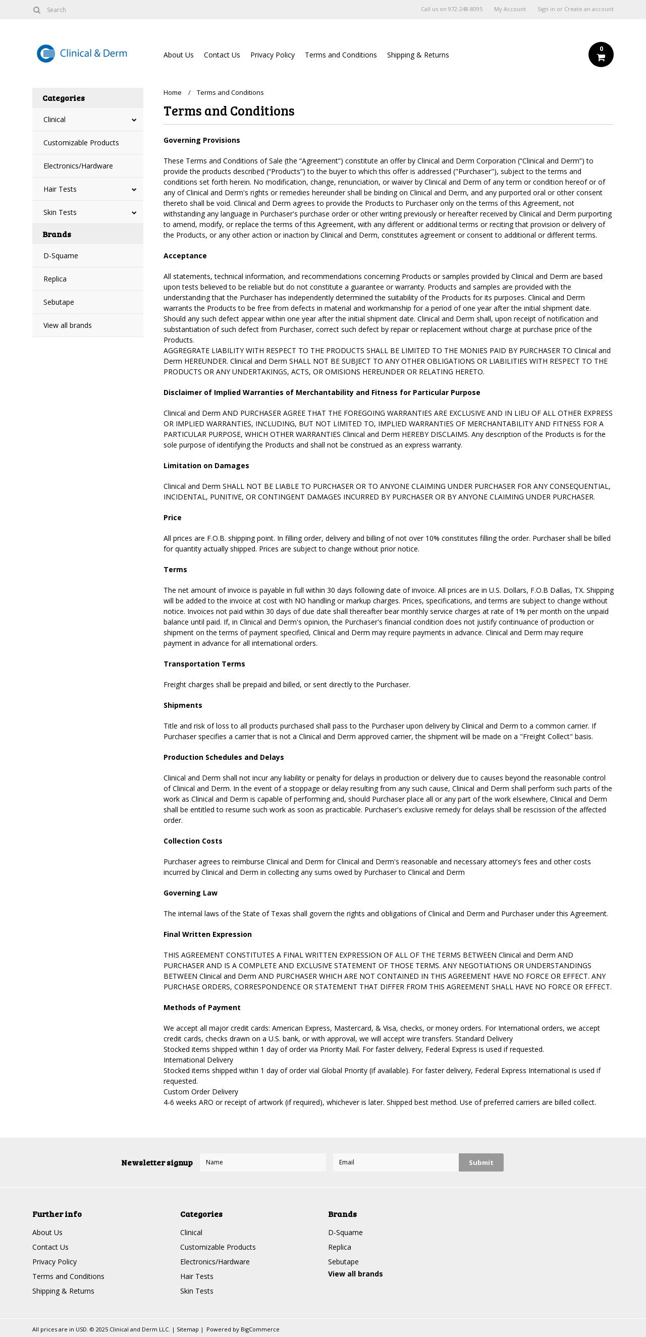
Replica (55, 279)
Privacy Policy (272, 55)
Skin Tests (60, 212)
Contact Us (222, 55)
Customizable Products (81, 142)
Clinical (54, 119)
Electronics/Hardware (78, 166)
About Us (179, 55)
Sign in (546, 9)
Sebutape (58, 302)
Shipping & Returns (418, 55)
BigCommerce (260, 1329)
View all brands (67, 325)
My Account (510, 9)
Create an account (589, 9)
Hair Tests (60, 189)
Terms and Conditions (341, 55)
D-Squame (60, 255)
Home (173, 92)
